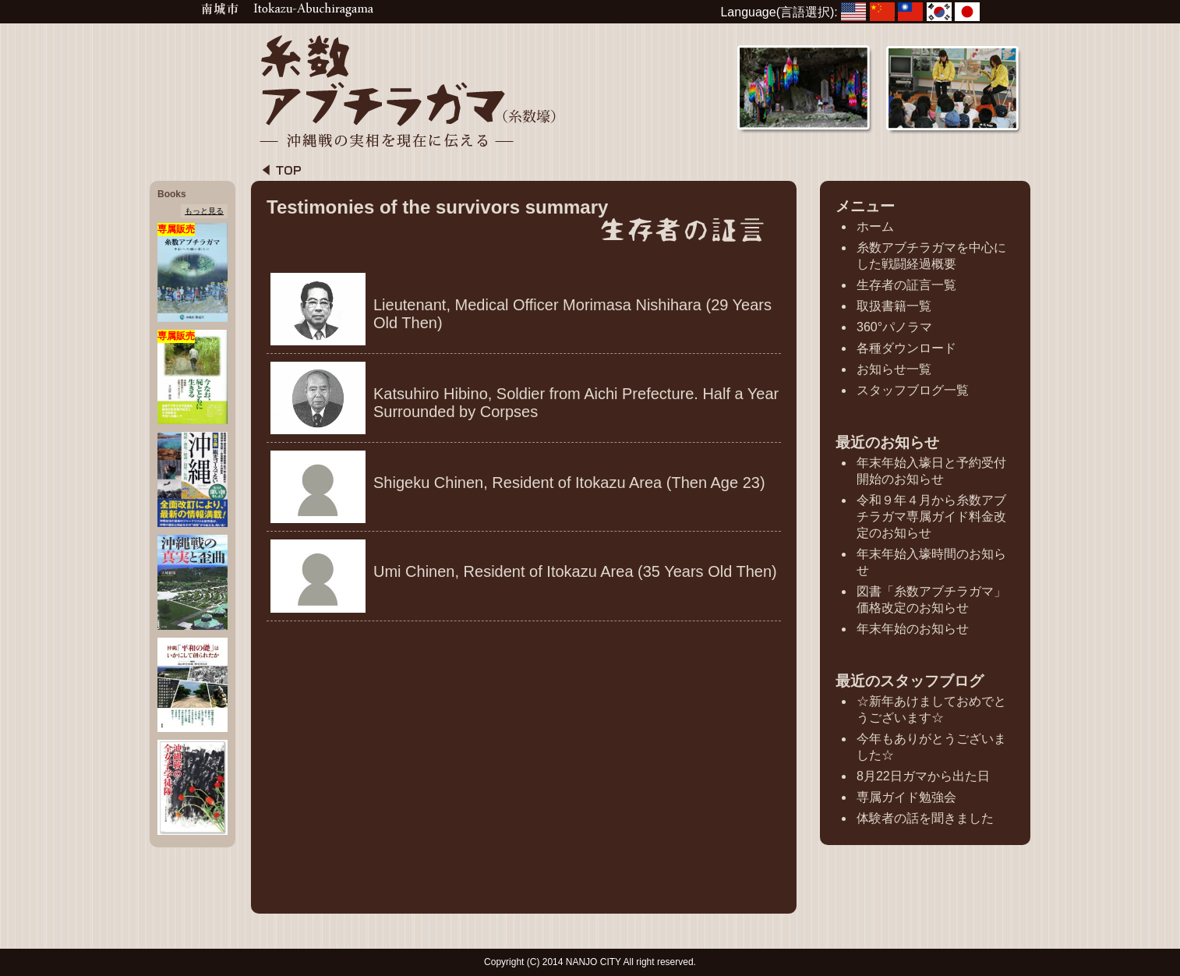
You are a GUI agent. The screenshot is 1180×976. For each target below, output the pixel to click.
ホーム (875, 226)
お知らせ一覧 (894, 369)
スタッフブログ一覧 (913, 390)
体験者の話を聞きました (925, 818)
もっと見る (204, 211)
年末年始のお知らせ (913, 628)
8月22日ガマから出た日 (923, 776)
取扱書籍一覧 (894, 306)
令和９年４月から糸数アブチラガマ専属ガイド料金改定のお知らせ (931, 516)
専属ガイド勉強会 (906, 797)
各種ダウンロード (906, 348)
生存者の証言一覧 (906, 285)
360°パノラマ (894, 327)
